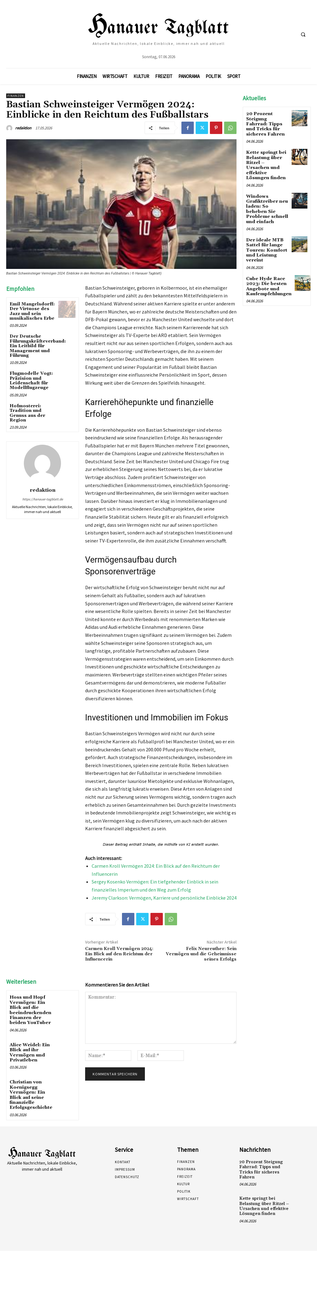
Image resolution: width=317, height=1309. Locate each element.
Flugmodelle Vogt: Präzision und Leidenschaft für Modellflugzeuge (31, 381)
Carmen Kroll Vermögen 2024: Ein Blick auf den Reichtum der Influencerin (119, 954)
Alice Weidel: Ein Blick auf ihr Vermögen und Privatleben (30, 1050)
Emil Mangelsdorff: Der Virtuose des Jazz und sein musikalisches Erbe (32, 311)
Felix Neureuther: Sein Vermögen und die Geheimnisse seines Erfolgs (201, 954)
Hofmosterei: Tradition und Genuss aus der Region (27, 413)
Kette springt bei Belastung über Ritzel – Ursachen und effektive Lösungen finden (267, 160)
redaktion (23, 128)
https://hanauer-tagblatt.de (42, 499)
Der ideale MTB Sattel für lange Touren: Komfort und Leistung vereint (266, 239)
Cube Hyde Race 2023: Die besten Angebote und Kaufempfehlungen (268, 274)
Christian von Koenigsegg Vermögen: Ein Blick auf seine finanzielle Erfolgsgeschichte (30, 1090)
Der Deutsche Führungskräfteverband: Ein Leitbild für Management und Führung (38, 346)
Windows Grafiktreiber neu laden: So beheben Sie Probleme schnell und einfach (266, 199)
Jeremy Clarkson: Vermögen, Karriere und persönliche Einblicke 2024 (164, 898)
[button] (303, 34)
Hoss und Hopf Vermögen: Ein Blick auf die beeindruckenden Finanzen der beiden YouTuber (30, 1009)
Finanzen (15, 95)
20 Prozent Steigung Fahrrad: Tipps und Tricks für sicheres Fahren (267, 123)
